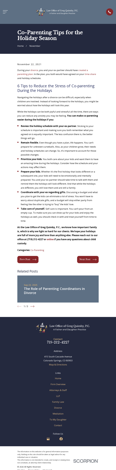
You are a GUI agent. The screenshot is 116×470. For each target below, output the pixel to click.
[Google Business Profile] (48, 438)
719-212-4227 (58, 342)
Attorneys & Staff (58, 390)
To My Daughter (58, 419)
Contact (58, 425)
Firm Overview (58, 384)
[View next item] (32, 306)
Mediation (58, 413)
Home (58, 378)
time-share (90, 74)
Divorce (58, 407)
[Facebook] (61, 438)
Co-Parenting (37, 250)
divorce (34, 70)
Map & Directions (58, 364)
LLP (58, 396)
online (50, 239)
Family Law (58, 401)
